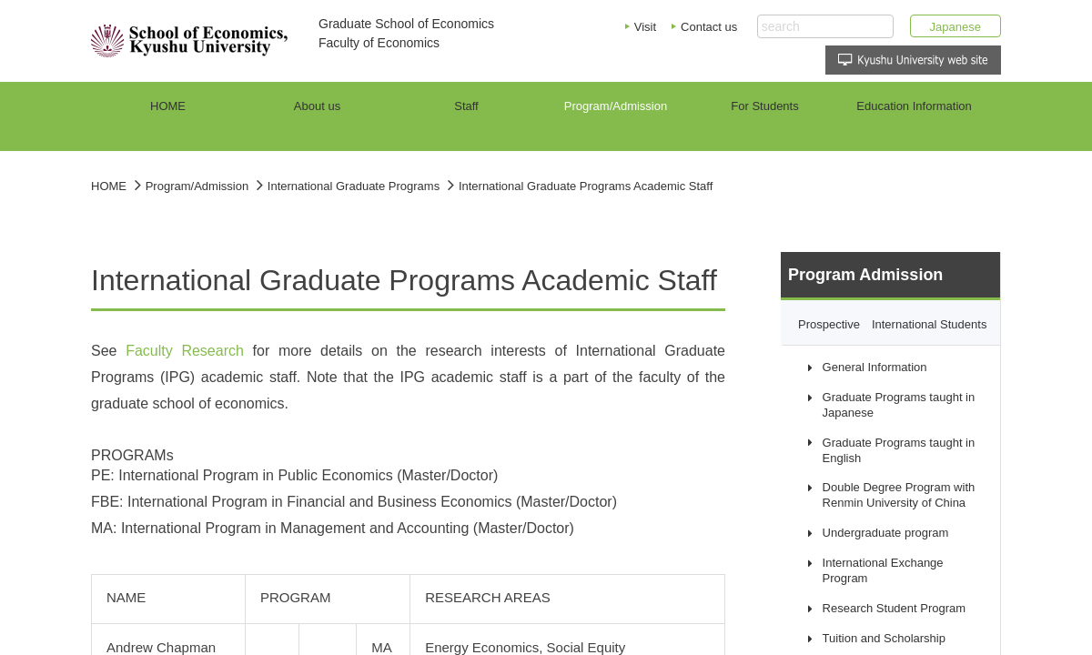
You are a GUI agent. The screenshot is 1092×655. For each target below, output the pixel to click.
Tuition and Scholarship (884, 638)
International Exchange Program (883, 570)
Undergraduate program (886, 532)
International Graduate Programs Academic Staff (586, 186)
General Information (875, 367)
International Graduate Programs (354, 186)
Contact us (709, 27)
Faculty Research (185, 350)
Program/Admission (197, 186)
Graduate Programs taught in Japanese (899, 404)
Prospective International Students (892, 324)
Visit (645, 27)
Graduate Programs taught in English (899, 450)
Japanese (955, 27)
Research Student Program (894, 608)
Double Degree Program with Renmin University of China (899, 494)
